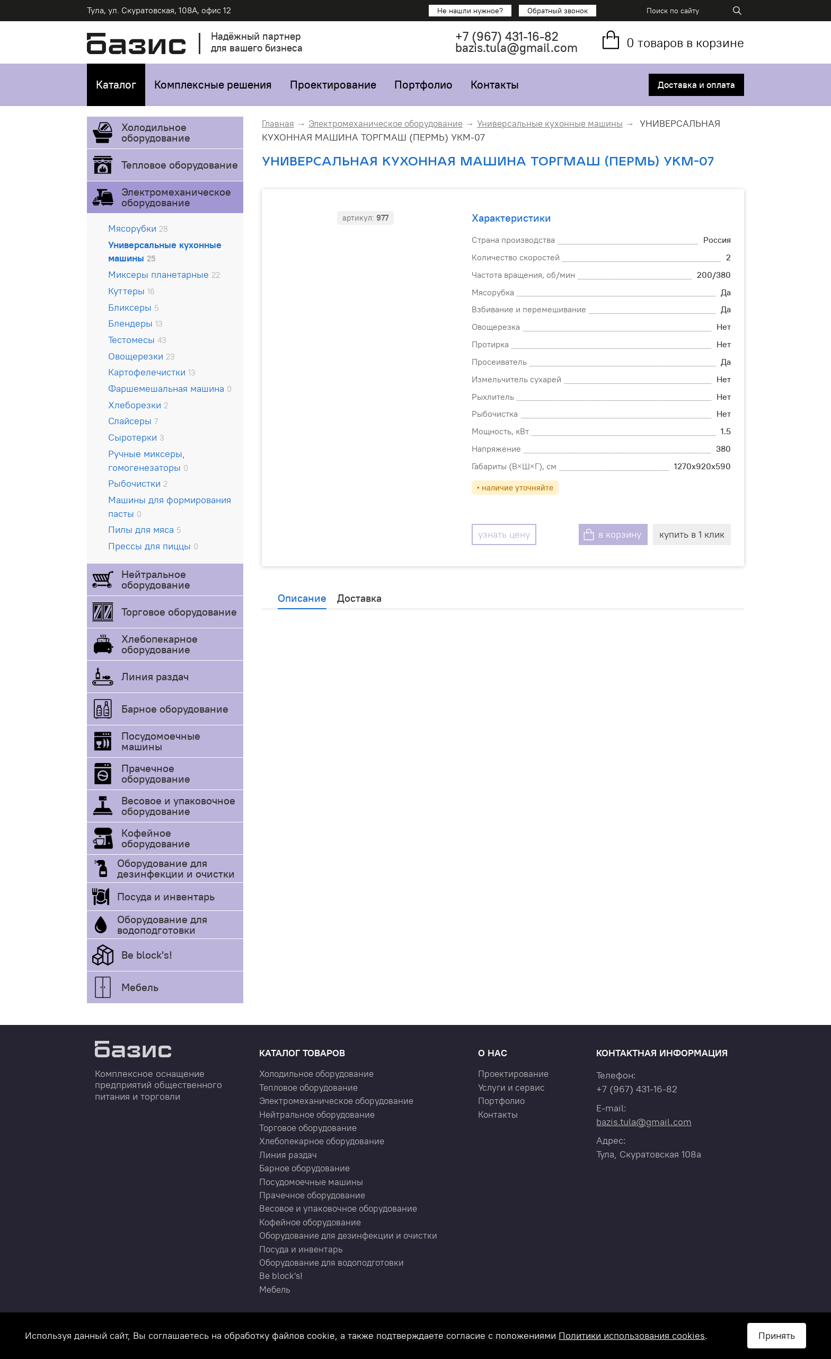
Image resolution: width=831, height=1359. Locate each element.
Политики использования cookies (632, 1335)
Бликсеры (133, 307)
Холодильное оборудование (155, 132)
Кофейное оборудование (155, 838)
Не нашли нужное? (470, 10)
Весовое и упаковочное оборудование (178, 806)
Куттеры (131, 291)
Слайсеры (133, 421)
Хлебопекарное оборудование (159, 644)
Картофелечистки (152, 372)
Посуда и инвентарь (166, 896)
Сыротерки (136, 437)
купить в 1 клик (691, 534)
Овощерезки (141, 356)
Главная (278, 123)
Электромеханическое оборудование (176, 197)
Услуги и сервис (511, 1087)
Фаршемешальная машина (170, 388)
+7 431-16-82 (507, 36)
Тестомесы (137, 340)
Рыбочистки (137, 483)
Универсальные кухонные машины (165, 252)
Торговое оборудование (179, 611)
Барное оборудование (174, 708)
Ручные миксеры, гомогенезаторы (148, 461)
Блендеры (135, 323)
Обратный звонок (557, 10)
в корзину (619, 534)
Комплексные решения (213, 84)
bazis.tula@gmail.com (516, 47)
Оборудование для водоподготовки (162, 924)
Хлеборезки (138, 405)
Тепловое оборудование (179, 164)
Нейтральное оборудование (155, 579)
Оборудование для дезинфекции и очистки (176, 868)
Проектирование (333, 84)
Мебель (139, 987)
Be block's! (146, 954)
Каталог (116, 84)
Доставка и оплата (696, 85)
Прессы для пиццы (153, 546)
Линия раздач (155, 676)
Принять (776, 1335)
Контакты (495, 84)
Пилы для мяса (144, 529)
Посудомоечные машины (160, 741)
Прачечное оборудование (155, 773)
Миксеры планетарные (164, 274)
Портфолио (423, 84)
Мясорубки (138, 228)
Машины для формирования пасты (169, 507)
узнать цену (504, 534)
